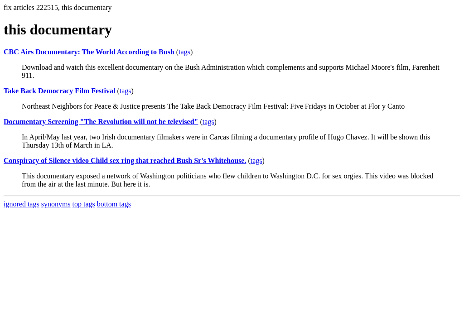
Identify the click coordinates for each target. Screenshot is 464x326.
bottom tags (114, 204)
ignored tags (21, 204)
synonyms (56, 204)
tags (184, 52)
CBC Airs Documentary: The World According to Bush (89, 52)
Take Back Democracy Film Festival (59, 91)
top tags (83, 204)
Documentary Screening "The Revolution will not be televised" (101, 121)
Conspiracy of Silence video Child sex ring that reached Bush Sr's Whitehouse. (125, 160)
